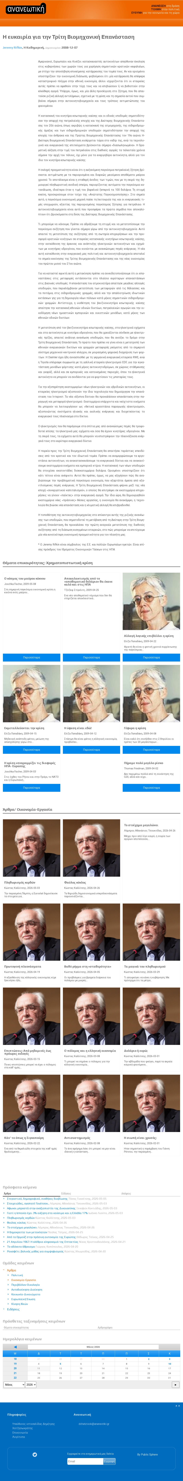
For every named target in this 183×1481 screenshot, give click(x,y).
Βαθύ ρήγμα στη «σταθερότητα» (87, 966)
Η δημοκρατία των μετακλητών (45, 1232)
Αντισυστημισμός (77, 1138)
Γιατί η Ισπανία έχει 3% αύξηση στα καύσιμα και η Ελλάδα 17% (65, 1213)
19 (15, 1363)
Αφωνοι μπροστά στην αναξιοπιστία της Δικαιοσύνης (62, 1208)
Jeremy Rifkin (12, 47)
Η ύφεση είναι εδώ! (78, 728)
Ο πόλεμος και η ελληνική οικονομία (90, 1050)
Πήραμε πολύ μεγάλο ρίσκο (143, 763)
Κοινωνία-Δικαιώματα (25, 1294)
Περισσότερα (31, 657)
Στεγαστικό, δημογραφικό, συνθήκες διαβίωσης (56, 1198)
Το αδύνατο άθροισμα (42, 1246)
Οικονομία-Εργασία (23, 1280)
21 (15, 1373)
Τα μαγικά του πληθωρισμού (145, 966)
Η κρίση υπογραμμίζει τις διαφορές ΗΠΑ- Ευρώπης (30, 764)
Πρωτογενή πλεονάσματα (22, 966)
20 (15, 1368)
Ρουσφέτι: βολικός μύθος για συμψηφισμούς (56, 1251)
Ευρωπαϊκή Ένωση (23, 1299)
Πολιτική (17, 1275)
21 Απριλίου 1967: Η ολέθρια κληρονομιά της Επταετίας (66, 1241)
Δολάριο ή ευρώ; (136, 1050)
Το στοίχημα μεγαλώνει (141, 825)
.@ (94, 1424)
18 (15, 1359)
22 (15, 1377)
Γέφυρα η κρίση (135, 728)
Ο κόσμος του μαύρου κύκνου (24, 578)
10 (169, 1363)
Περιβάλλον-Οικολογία (25, 1284)
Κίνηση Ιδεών (19, 1304)
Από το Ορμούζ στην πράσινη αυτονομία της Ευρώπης (60, 1237)
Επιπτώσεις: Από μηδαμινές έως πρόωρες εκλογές (27, 1052)
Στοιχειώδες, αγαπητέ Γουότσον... (57, 1203)
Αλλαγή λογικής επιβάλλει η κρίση (149, 636)
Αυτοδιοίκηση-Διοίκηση (26, 1289)
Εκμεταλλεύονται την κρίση (24, 728)
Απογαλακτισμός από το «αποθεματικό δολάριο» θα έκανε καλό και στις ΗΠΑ (88, 581)
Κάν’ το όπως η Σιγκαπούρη (24, 1138)
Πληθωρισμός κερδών (19, 882)
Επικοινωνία (20, 1432)
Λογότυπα (18, 1437)
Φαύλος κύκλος (75, 882)
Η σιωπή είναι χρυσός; (140, 1138)
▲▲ (177, 1405)
